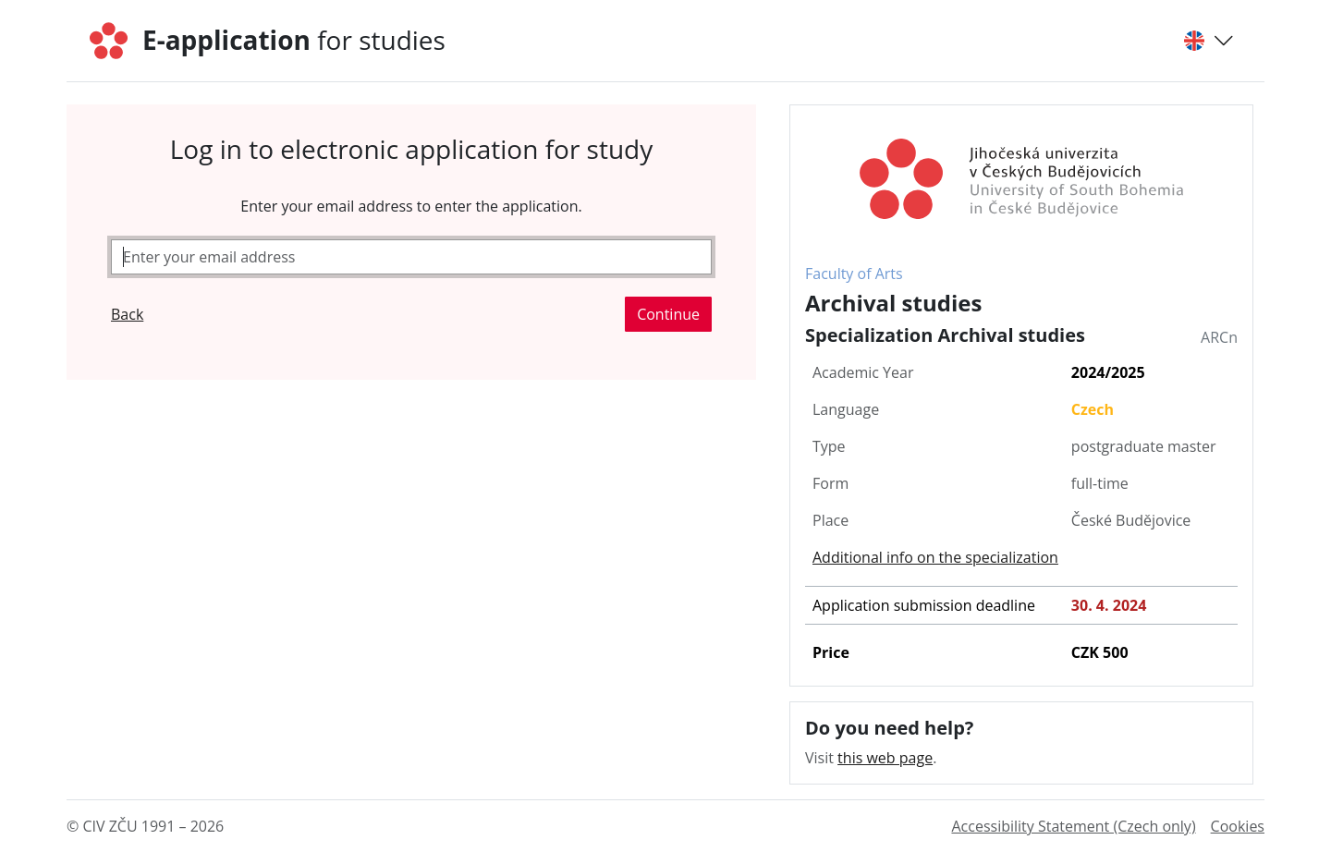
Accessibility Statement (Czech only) (1073, 826)
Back (127, 314)
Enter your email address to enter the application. (410, 206)
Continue (668, 314)
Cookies (1237, 826)
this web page (885, 758)
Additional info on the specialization (935, 557)
